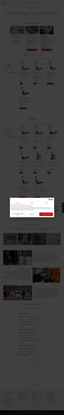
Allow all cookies (46, 214)
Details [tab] (32, 202)
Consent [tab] (17, 202)
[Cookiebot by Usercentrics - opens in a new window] (48, 199)
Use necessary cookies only (17, 214)
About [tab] (47, 202)
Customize (32, 214)
